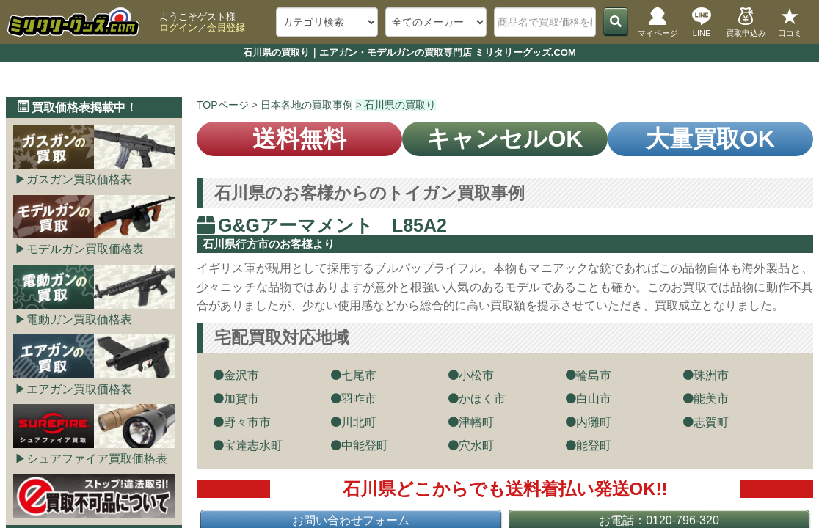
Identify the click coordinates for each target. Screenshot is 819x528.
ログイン (178, 27)
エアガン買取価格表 (79, 389)
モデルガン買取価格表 (85, 249)
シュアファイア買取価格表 (96, 458)
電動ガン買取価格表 (79, 319)
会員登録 (226, 27)
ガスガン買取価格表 (79, 179)
